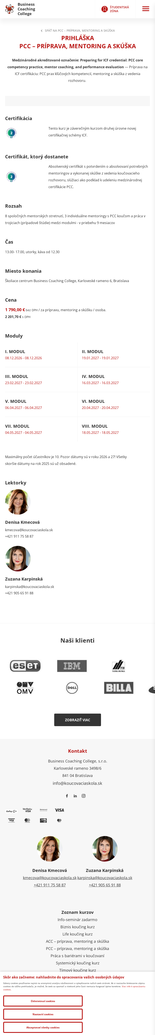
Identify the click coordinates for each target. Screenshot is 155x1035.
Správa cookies (82, 992)
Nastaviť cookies (74, 1027)
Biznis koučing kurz (77, 926)
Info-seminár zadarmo (77, 919)
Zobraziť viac (77, 720)
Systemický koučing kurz (77, 962)
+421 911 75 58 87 (19, 536)
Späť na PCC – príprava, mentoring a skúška (77, 30)
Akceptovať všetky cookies (122, 1027)
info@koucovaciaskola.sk (77, 783)
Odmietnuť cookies (26, 1027)
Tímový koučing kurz (77, 970)
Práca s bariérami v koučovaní (77, 955)
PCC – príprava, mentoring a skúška (77, 948)
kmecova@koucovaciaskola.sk (29, 530)
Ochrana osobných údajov (119, 992)
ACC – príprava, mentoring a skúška (77, 941)
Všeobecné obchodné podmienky (39, 992)
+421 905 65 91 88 (19, 593)
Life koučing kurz (77, 934)
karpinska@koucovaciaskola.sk (29, 586)
